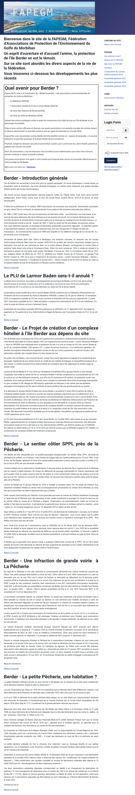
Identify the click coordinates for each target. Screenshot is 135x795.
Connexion (110, 160)
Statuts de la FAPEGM (113, 60)
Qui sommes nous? (112, 56)
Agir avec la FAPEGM (113, 64)
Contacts (108, 68)
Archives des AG (111, 109)
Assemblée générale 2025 (115, 86)
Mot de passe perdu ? (113, 167)
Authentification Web (116, 153)
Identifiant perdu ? (112, 169)
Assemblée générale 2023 (115, 78)
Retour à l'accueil (11, 267)
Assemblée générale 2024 (115, 82)
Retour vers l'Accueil (112, 44)
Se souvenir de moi (115, 143)
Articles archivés (111, 113)
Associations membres (114, 98)
